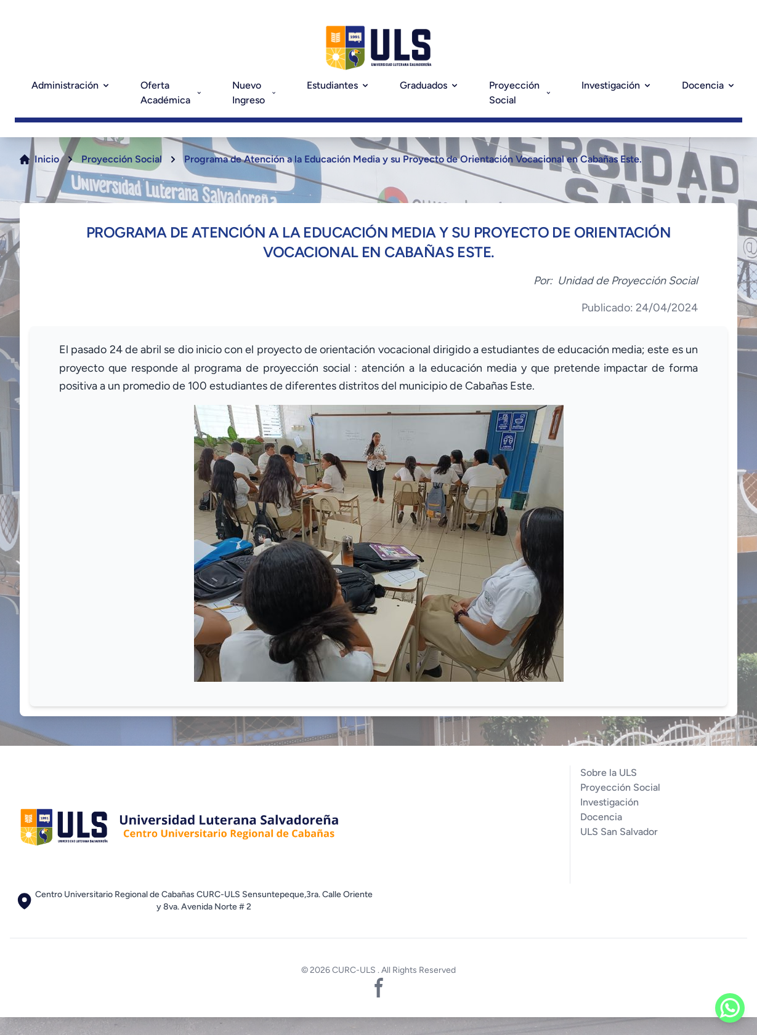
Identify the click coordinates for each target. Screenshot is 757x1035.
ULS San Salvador (619, 831)
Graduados (429, 85)
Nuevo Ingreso (254, 92)
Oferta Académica (171, 92)
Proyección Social (520, 92)
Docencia (709, 85)
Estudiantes (338, 85)
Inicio (46, 159)
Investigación (616, 85)
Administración (71, 85)
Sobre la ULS (608, 772)
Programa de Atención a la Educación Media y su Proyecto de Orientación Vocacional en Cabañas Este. (413, 159)
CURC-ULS (355, 970)
